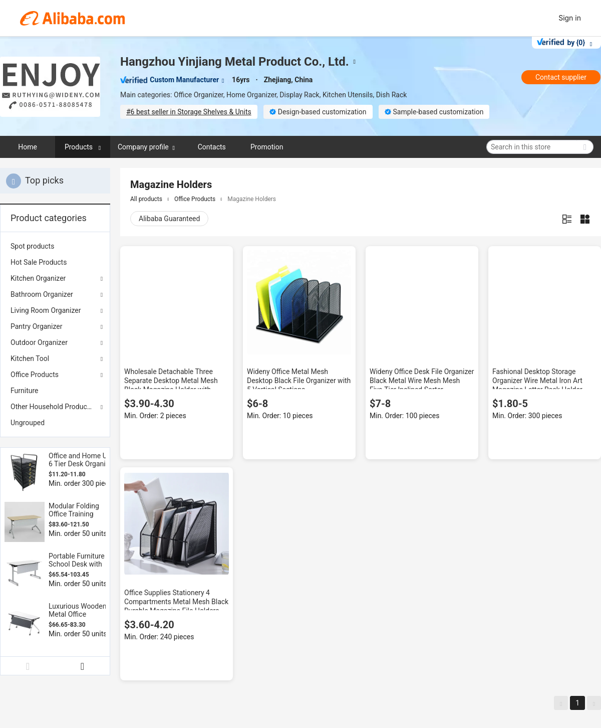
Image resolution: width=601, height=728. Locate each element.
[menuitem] (55, 246)
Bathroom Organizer (42, 294)
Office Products (35, 375)
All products (146, 199)
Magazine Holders (251, 199)
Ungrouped (28, 423)
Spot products (32, 246)
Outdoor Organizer (39, 342)
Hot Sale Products (39, 262)
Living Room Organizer (46, 310)
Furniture (25, 391)
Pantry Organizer (37, 326)
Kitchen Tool (30, 358)
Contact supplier (560, 77)
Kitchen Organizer (38, 278)
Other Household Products (52, 407)
